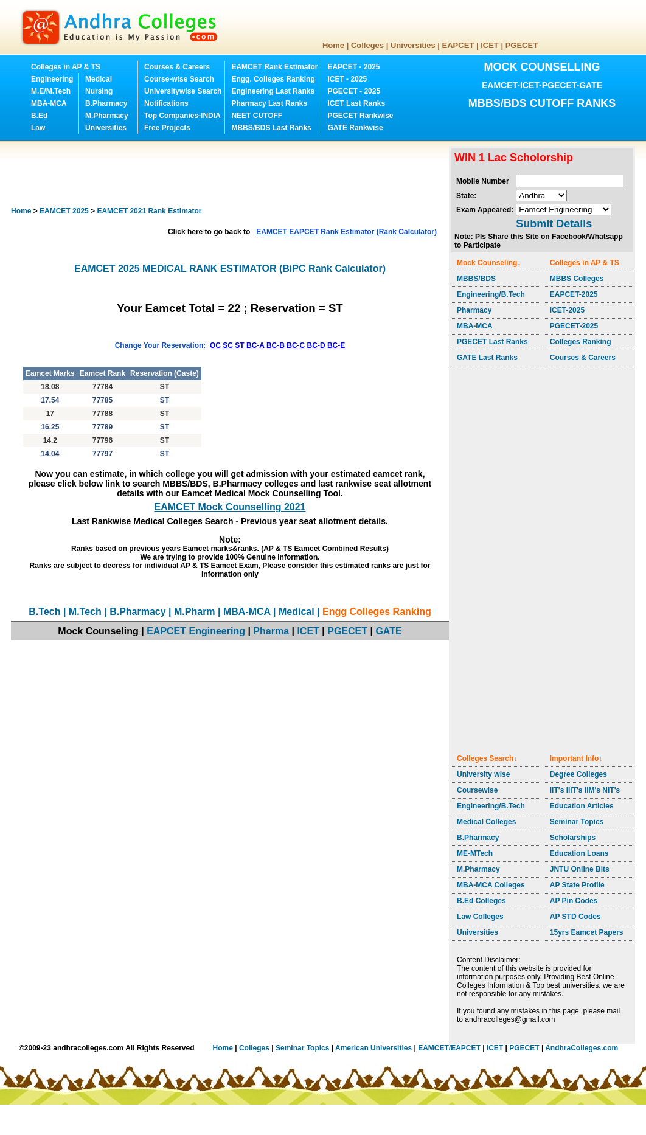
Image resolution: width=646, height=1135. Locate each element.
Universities (413, 45)
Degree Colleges (578, 774)
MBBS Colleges (577, 278)
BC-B (275, 345)
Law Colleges (480, 916)
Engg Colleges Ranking (376, 611)
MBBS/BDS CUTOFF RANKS (542, 103)
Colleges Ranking (580, 342)
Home (333, 45)
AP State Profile (577, 885)
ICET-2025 (567, 310)
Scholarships (573, 837)
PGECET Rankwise (360, 115)
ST (239, 345)
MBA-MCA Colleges (491, 885)
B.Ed (39, 115)
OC (215, 345)
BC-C (296, 345)
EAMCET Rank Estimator (274, 67)
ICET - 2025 (347, 79)
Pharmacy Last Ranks (269, 103)
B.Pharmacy (106, 103)
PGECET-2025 (574, 326)
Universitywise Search (182, 91)
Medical (98, 79)
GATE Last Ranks (487, 357)
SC (228, 345)
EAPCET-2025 (574, 294)
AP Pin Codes (573, 901)
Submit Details (554, 224)
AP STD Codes (575, 916)
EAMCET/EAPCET (449, 1048)
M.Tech (85, 611)
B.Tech (44, 611)
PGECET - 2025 (353, 91)
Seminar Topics (576, 821)
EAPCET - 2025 (353, 67)
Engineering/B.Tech (491, 294)
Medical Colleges (486, 821)
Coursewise (477, 790)
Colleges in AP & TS (65, 67)
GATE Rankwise (355, 127)
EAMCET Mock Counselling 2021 (230, 507)
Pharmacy (474, 310)
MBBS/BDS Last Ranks (271, 127)
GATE (388, 631)
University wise (483, 774)
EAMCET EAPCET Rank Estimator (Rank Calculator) (346, 231)
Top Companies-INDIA (182, 115)
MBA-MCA (49, 103)
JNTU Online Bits (580, 869)
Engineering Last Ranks (272, 91)
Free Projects (167, 127)
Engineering (52, 79)
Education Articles (582, 806)
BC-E (336, 345)
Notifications (166, 103)
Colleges (367, 45)
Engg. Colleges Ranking (272, 79)
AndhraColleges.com (581, 1048)
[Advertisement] (232, 173)
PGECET (521, 45)
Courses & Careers (177, 67)
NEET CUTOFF (256, 115)
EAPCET (458, 45)
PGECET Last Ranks (492, 342)
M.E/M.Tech (51, 91)
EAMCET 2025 (64, 211)
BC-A (255, 345)
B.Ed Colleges (481, 901)
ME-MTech (475, 853)
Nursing (99, 91)
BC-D (316, 345)
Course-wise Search (179, 79)
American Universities (373, 1048)
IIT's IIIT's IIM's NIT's (585, 790)
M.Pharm (194, 611)
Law (38, 127)
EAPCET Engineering (196, 631)
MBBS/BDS (476, 278)
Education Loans (579, 853)
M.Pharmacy (106, 115)
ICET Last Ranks (356, 103)
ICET (490, 45)
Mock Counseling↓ (489, 263)
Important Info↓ (576, 758)
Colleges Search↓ (487, 758)
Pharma (271, 631)
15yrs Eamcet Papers (586, 932)
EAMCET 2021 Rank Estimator (149, 211)
